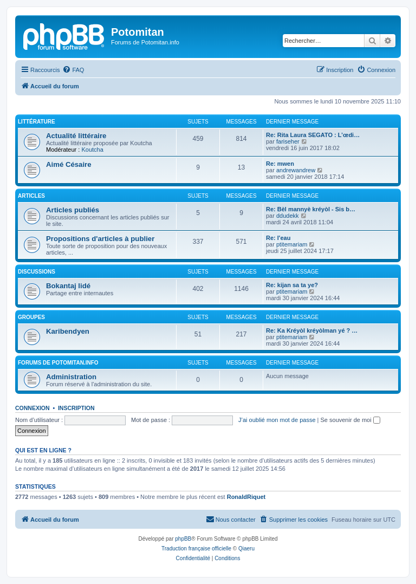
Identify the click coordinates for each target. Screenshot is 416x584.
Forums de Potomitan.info (58, 363)
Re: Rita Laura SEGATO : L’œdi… (313, 135)
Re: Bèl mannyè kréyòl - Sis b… (310, 209)
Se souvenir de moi (350, 420)
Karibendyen (67, 331)
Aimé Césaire (69, 164)
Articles (31, 196)
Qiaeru (246, 548)
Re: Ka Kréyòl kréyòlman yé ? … (312, 330)
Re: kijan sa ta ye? (292, 285)
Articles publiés (72, 210)
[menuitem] (73, 69)
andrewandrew (295, 170)
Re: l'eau (278, 238)
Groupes (31, 317)
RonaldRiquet (246, 497)
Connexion (32, 408)
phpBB (183, 539)
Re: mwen (280, 163)
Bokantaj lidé (68, 286)
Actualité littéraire (76, 136)
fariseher (288, 141)
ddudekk (287, 215)
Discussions (36, 272)
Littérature (36, 122)
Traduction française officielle (196, 548)
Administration (71, 377)
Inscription (76, 408)
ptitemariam (291, 244)
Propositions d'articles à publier (100, 239)
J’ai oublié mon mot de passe (276, 420)
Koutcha (92, 149)
